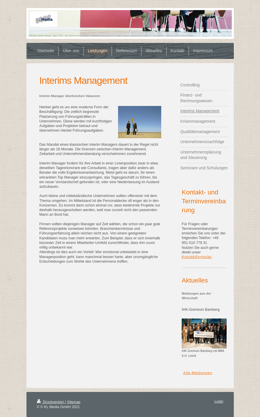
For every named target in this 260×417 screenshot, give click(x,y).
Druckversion (51, 402)
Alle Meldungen (197, 373)
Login (219, 401)
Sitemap (73, 402)
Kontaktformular (197, 257)
